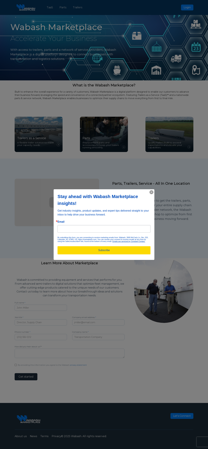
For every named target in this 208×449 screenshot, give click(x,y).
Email (61, 222)
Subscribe (104, 250)
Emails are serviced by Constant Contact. (128, 241)
